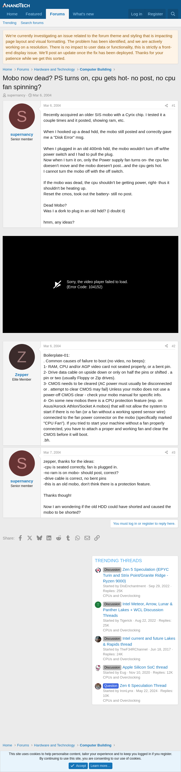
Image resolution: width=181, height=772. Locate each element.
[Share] (166, 106)
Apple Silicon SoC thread (135, 667)
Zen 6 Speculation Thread (134, 685)
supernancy (16, 95)
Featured (34, 14)
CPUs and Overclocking (121, 596)
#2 (173, 346)
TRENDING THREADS (118, 560)
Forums (57, 14)
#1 (173, 105)
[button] (98, 14)
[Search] (173, 14)
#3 (173, 452)
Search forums (32, 23)
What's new (83, 14)
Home (12, 14)
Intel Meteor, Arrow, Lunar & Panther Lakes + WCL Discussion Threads (138, 609)
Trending (9, 23)
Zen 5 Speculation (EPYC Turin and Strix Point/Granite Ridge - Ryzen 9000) (136, 575)
